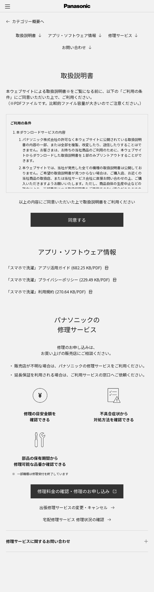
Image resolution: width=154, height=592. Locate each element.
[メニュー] (7, 6)
